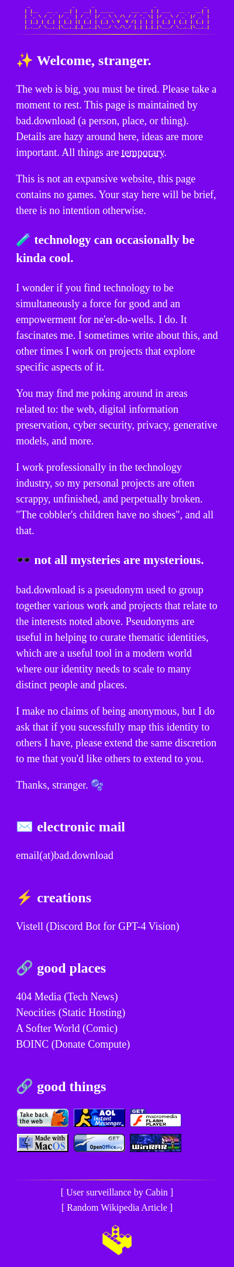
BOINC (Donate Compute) (73, 1044)
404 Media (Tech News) (67, 997)
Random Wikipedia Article (117, 1207)
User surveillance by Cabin (117, 1192)
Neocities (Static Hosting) (70, 1012)
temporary (143, 152)
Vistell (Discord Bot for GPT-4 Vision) (97, 926)
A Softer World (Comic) (67, 1028)
